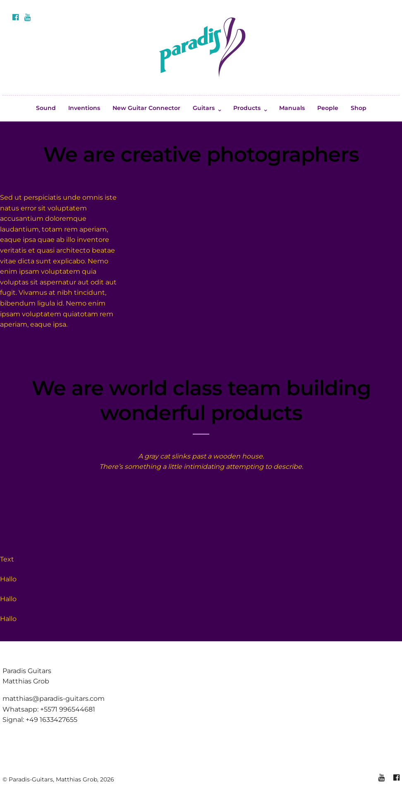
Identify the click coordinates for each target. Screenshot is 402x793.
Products (247, 108)
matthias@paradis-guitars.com (53, 698)
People (327, 108)
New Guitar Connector (146, 108)
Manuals (292, 108)
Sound (46, 108)
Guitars (204, 108)
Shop (358, 108)
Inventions (84, 108)
